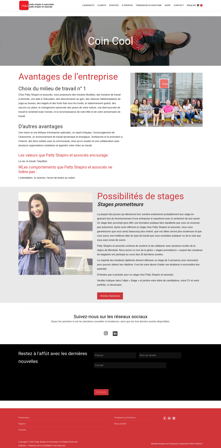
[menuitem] (191, 10)
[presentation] (117, 379)
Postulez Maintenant (110, 296)
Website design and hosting (163, 442)
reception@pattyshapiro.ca (32, 2)
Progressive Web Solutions (191, 442)
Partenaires (23, 416)
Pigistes (22, 422)
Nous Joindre (120, 422)
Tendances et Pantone (125, 416)
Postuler (22, 428)
